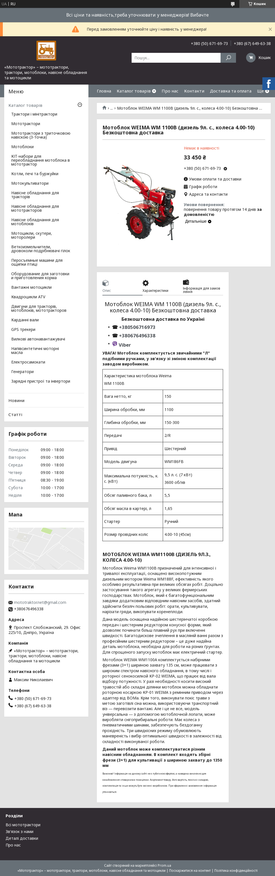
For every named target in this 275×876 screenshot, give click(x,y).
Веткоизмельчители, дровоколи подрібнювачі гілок (40, 249)
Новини (16, 400)
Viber (125, 345)
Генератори (22, 372)
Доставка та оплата (230, 91)
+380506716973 (136, 327)
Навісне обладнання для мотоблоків (35, 222)
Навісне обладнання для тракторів (35, 195)
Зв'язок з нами (19, 831)
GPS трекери (23, 330)
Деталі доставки (22, 838)
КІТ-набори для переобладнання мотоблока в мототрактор (40, 160)
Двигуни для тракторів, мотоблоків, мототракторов (39, 308)
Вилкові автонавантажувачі (38, 339)
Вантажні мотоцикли (31, 287)
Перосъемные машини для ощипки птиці (37, 262)
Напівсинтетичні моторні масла (35, 351)
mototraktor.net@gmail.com (40, 602)
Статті (15, 414)
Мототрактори (25, 124)
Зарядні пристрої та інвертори (40, 381)
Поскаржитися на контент (190, 870)
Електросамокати (28, 362)
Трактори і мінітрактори (34, 114)
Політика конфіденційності (236, 870)
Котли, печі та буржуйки (34, 174)
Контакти (194, 91)
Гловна (104, 91)
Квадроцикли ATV (28, 297)
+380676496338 (137, 335)
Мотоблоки (22, 147)
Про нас (170, 91)
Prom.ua (164, 865)
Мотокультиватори (30, 183)
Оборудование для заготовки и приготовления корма (40, 276)
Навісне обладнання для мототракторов (35, 208)
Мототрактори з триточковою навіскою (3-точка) (40, 135)
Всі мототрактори (23, 824)
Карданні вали (25, 320)
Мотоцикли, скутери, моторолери (31, 235)
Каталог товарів (134, 91)
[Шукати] (228, 58)
